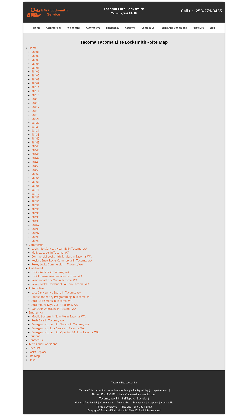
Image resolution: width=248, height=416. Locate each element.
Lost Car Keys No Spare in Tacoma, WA (56, 292)
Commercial (53, 27)
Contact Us (147, 27)
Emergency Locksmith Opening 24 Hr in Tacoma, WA (65, 332)
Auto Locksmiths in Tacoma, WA (52, 301)
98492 (35, 205)
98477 (35, 194)
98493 (35, 209)
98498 (35, 237)
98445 (35, 150)
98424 (35, 127)
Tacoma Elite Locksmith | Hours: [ (114, 390)
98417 (35, 107)
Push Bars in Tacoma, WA (48, 320)
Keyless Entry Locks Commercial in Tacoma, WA (62, 260)
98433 (35, 134)
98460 (35, 174)
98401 (35, 52)
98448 (35, 162)
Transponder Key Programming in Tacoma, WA (61, 297)
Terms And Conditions (173, 27)
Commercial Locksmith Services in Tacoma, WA (61, 256)
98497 (35, 233)
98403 (35, 60)
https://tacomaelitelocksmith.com (137, 394)
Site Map (34, 356)
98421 (35, 119)
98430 (35, 213)
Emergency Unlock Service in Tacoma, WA (58, 328)
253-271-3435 (209, 11)
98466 (35, 186)
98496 (35, 229)
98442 (35, 138)
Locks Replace (38, 352)
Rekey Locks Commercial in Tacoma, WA (57, 264)
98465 (35, 182)
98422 (35, 123)
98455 (35, 170)
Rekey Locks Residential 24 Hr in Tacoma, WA (60, 284)
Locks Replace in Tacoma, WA (50, 272)
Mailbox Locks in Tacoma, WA (50, 252)
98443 (35, 142)
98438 (35, 217)
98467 (35, 225)
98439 (35, 221)
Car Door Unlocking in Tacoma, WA (54, 309)
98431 (35, 130)
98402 (35, 56)
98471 (35, 190)
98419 (35, 115)
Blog (212, 27)
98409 (35, 83)
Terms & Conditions (106, 406)
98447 (35, 158)
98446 (35, 154)
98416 (35, 103)
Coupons (130, 27)
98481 (35, 197)
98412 (35, 91)
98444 (35, 146)
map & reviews (160, 390)
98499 (35, 241)
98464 (35, 178)
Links (32, 360)
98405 (35, 68)
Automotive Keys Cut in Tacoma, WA (55, 305)
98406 (35, 71)
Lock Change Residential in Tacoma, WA (57, 276)
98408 (35, 79)
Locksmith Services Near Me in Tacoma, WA (59, 248)
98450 (35, 166)
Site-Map (138, 406)
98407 (35, 75)
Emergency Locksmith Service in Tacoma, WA (60, 324)
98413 (35, 95)
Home (36, 27)
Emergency (112, 27)
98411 (35, 87)
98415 (35, 99)
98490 (35, 201)
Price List (198, 27)
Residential (73, 27)
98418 (35, 111)
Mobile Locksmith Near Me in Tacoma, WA (58, 316)
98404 (35, 64)
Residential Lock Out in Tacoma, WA (54, 280)
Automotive (93, 27)
